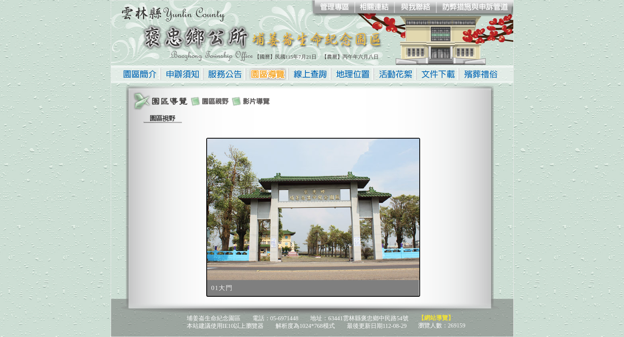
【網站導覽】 (436, 318)
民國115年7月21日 (296, 57)
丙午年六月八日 (360, 57)
